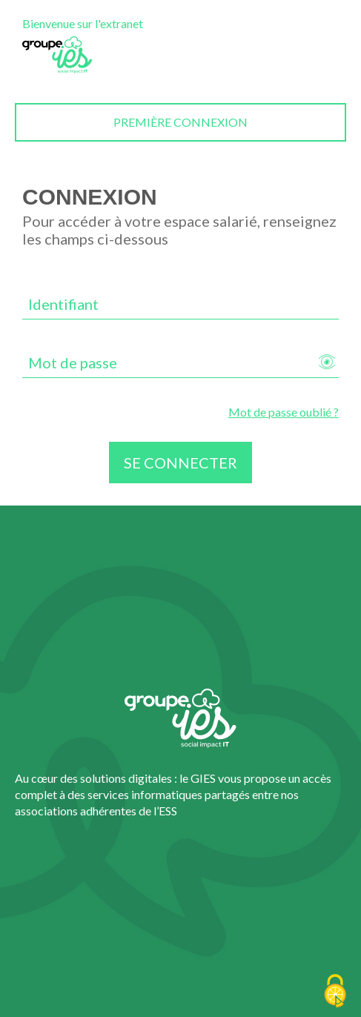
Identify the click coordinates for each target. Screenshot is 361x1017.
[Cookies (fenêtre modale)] (335, 992)
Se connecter (180, 462)
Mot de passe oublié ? (283, 412)
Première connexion (180, 122)
